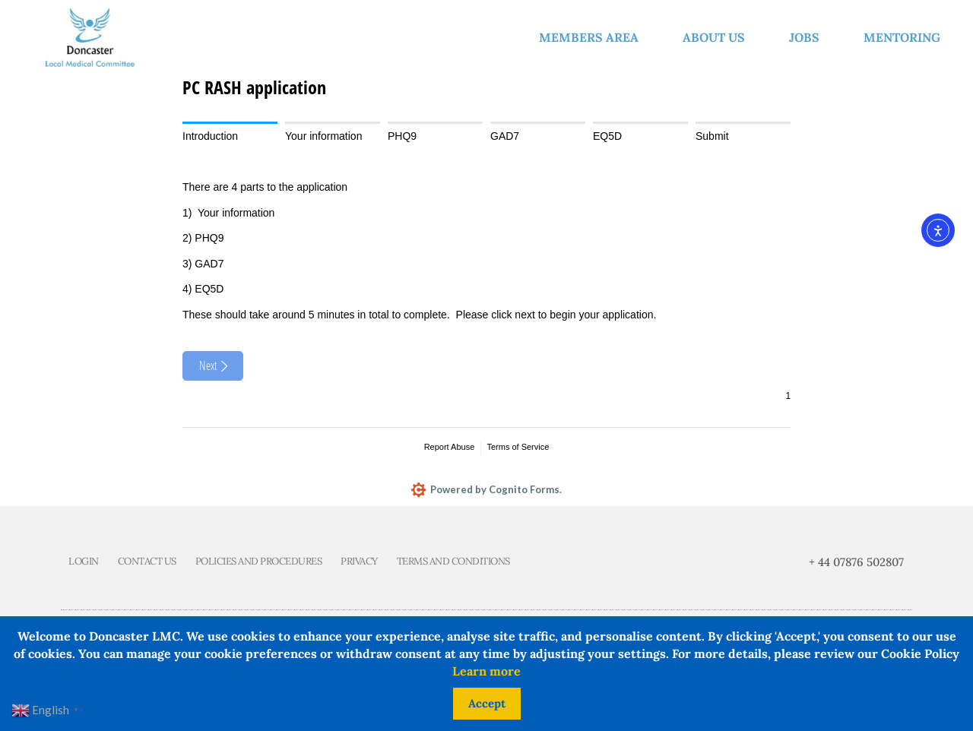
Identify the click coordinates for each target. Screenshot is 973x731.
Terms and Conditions (453, 561)
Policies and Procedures (258, 561)
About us (718, 37)
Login (83, 561)
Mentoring (906, 37)
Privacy (359, 561)
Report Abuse (449, 446)
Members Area (592, 37)
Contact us (147, 561)
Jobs (808, 37)
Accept (487, 703)
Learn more (486, 671)
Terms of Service (517, 446)
